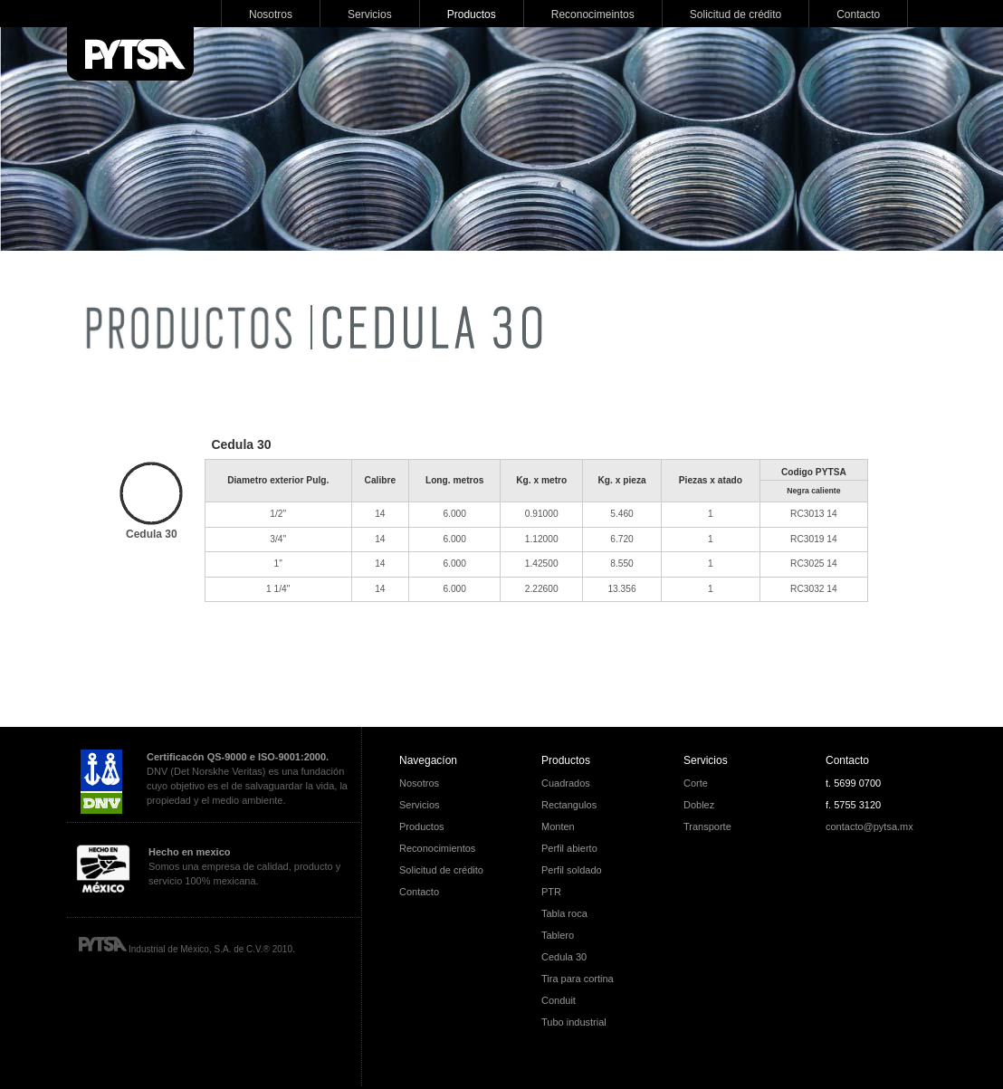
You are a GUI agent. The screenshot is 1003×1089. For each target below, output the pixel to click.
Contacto (847, 760)
